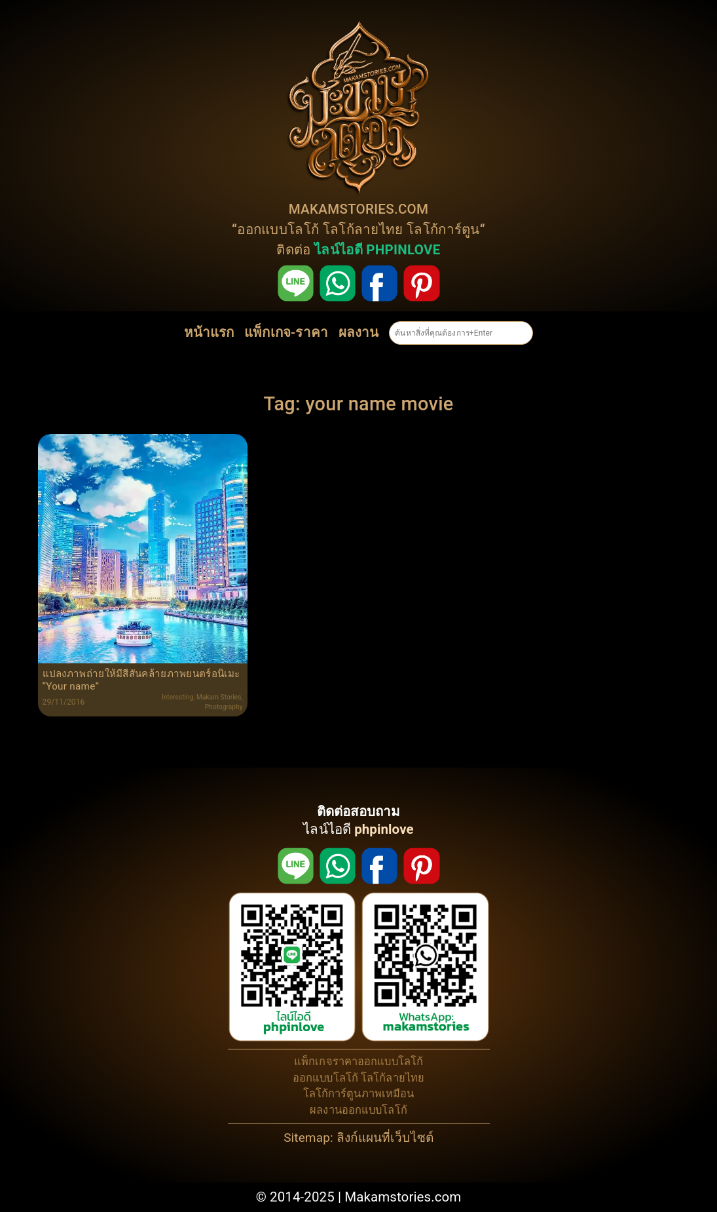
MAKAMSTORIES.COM (359, 209)
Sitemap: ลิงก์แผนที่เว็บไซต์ (358, 1137)
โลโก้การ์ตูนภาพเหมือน (358, 1093)
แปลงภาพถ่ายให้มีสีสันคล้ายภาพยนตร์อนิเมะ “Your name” (141, 680)
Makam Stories (218, 697)
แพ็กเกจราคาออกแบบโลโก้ (358, 1061)
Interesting (178, 697)
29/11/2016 (64, 702)
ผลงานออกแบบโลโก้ (358, 1110)
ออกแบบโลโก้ (278, 229)
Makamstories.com (402, 1197)
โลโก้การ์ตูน (443, 229)
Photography (224, 707)
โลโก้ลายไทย (363, 229)
